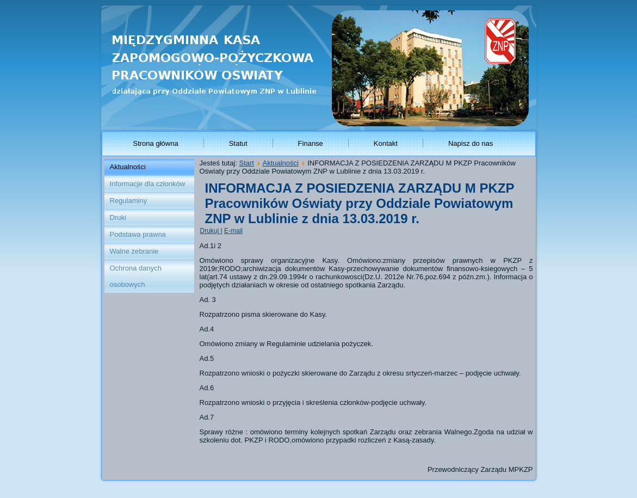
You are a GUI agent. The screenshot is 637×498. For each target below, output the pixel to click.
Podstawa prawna (138, 234)
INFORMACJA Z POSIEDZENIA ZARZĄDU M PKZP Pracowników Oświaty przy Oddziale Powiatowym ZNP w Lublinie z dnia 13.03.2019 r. (359, 203)
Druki (118, 217)
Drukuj (210, 231)
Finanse (310, 143)
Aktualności (128, 167)
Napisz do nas (470, 143)
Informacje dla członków (147, 184)
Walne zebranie (134, 251)
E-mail (233, 231)
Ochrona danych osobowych (136, 276)
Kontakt (386, 143)
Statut (238, 143)
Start (246, 163)
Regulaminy (128, 200)
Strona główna (155, 143)
